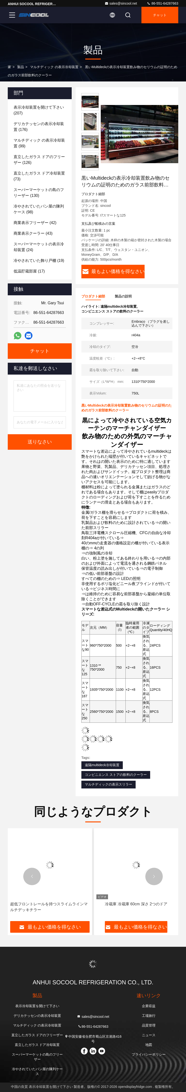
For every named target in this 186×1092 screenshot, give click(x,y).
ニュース (148, 1035)
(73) (39, 176)
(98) (39, 209)
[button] (32, 876)
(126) (39, 160)
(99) (39, 143)
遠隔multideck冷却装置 (102, 765)
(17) (29, 271)
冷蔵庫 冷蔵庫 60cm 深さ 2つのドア (136, 904)
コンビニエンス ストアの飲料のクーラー (116, 775)
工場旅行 (148, 1016)
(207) (39, 110)
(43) (33, 233)
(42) (35, 223)
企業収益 (148, 1006)
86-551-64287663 (162, 3)
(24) (39, 247)
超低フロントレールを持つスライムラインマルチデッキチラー (49, 907)
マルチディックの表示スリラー (108, 784)
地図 (148, 1045)
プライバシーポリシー (149, 1054)
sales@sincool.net (121, 3)
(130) (39, 193)
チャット (160, 15)
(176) (39, 127)
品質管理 (148, 1025)
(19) (39, 260)
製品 (20, 67)
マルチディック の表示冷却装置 (54, 67)
